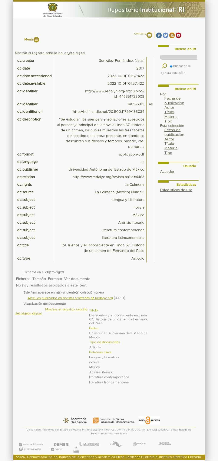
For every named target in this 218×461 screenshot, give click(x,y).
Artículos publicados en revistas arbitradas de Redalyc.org (70, 298)
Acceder (167, 171)
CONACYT (140, 440)
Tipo (168, 121)
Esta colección (173, 72)
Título (169, 112)
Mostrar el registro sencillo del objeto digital (50, 53)
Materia (171, 117)
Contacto (140, 33)
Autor (169, 108)
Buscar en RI (180, 66)
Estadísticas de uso (176, 190)
